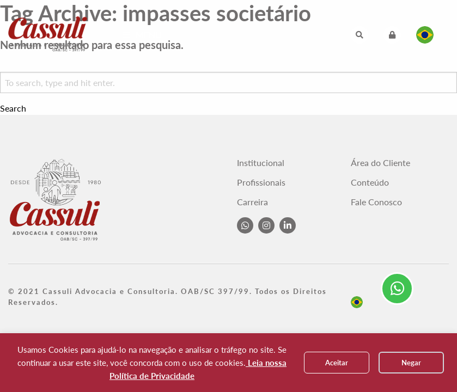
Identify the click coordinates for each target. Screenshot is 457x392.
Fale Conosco (376, 202)
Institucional (260, 162)
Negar (411, 362)
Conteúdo (370, 182)
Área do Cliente (380, 162)
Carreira (252, 202)
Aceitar (336, 362)
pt (357, 302)
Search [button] (13, 108)
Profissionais (261, 182)
